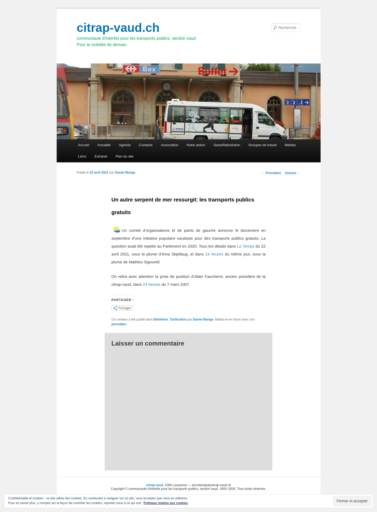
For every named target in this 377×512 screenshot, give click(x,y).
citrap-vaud (154, 485)
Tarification (178, 319)
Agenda (125, 145)
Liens (82, 156)
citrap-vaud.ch (118, 28)
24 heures (213, 254)
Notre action (196, 145)
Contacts (145, 145)
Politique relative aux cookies (166, 503)
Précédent (271, 173)
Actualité (104, 145)
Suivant (292, 173)
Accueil (83, 145)
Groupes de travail (262, 145)
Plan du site (124, 156)
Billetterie (161, 319)
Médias (290, 145)
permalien (118, 324)
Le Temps (245, 246)
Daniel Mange (125, 172)
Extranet (100, 156)
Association (169, 145)
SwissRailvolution (226, 145)
